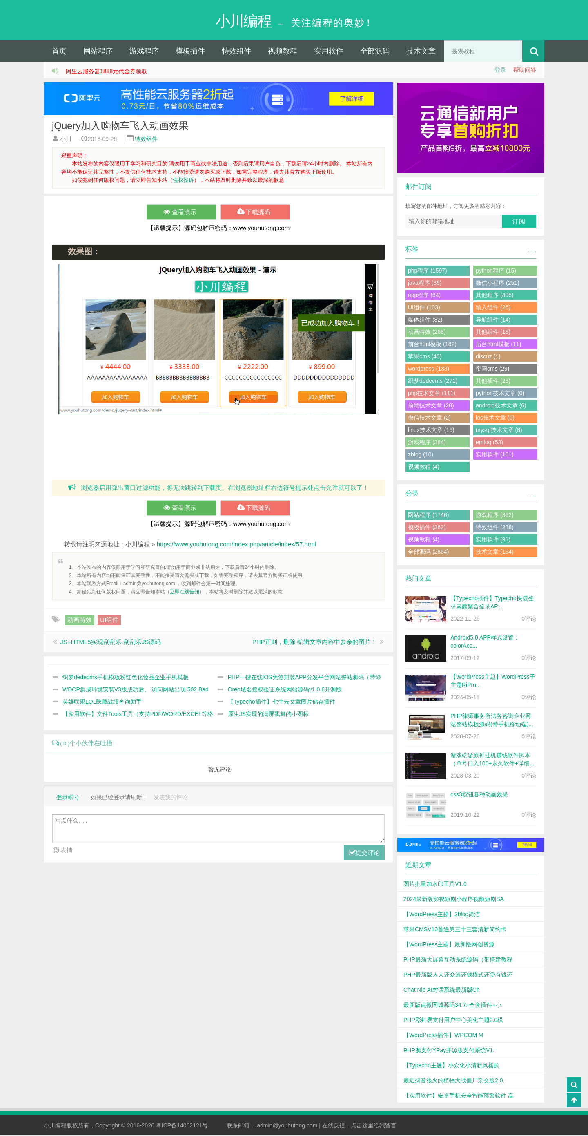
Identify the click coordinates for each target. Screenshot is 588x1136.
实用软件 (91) (493, 540)
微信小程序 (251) (497, 283)
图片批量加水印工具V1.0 (435, 884)
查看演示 (181, 213)
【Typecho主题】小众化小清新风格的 (451, 1066)
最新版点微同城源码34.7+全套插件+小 (452, 1005)
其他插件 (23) (493, 381)
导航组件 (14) (493, 320)
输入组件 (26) (493, 308)
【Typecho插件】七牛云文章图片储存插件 (281, 702)
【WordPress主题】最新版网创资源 (448, 945)
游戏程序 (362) (495, 515)
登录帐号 (67, 798)
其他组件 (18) (493, 332)
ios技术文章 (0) (495, 418)
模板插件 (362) (427, 528)
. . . (532, 251)
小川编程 (55, 1126)
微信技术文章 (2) (429, 418)
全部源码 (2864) (428, 552)
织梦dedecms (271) (432, 381)
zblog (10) (420, 455)
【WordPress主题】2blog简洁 (441, 915)
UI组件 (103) (424, 308)
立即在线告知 (184, 592)
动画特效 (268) (427, 332)
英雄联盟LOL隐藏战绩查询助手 (102, 702)
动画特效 (79, 620)
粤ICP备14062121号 (182, 1126)
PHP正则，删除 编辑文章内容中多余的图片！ (314, 642)
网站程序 (98, 52)
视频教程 (282, 52)
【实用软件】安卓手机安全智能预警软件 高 (458, 1096)
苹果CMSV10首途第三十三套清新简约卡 (454, 930)
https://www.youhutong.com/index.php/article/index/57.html (236, 544)
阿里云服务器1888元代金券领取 (106, 72)
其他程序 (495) (495, 296)
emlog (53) (489, 443)
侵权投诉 (183, 181)
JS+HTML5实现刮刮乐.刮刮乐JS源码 (110, 642)
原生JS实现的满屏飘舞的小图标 (268, 714)
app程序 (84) (424, 296)
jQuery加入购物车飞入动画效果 (120, 126)
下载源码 (255, 213)
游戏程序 (144, 52)
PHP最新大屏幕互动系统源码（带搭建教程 (457, 960)
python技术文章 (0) (500, 394)
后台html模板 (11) (498, 345)
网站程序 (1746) (428, 515)
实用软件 (328, 52)
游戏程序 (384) (427, 443)
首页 (59, 52)
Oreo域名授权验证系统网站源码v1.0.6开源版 (285, 690)
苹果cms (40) (424, 357)
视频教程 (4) (423, 467)
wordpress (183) (428, 369)
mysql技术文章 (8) (499, 430)
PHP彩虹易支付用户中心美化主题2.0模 (453, 1020)
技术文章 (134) (495, 552)
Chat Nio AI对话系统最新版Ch (441, 990)
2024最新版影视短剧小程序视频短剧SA (453, 900)
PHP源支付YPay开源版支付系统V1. (448, 1051)
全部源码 (375, 52)
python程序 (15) (496, 271)
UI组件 (109, 620)
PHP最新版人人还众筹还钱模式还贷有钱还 (457, 975)
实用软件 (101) (495, 455)
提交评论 (364, 854)
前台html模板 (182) (432, 345)
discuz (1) (488, 357)
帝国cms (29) (492, 369)
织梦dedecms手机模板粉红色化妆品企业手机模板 (125, 678)
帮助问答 (524, 70)
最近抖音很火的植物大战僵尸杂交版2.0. (453, 1081)
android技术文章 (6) (501, 406)
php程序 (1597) (427, 271)
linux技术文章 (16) (431, 430)
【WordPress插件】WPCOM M (443, 1036)
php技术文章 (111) (431, 394)
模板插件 (190, 52)
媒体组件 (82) (425, 320)
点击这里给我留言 (373, 1126)
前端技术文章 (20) (431, 406)
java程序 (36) (424, 283)
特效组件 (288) (495, 528)
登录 (500, 70)
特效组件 (236, 52)
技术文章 (421, 52)
